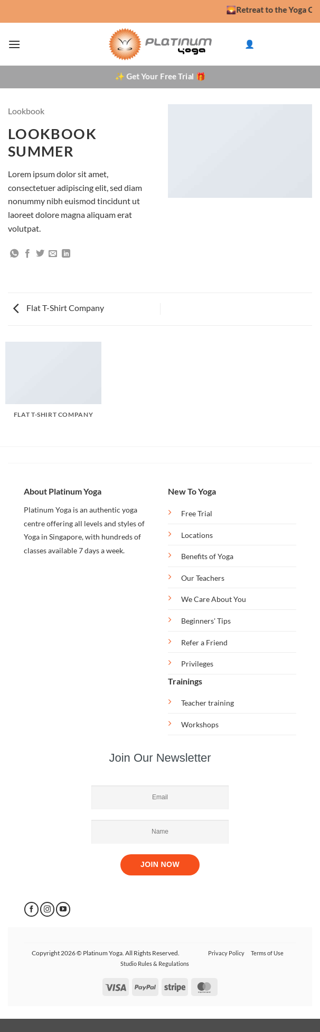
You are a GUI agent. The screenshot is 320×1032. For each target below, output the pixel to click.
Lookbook (26, 111)
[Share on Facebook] (27, 254)
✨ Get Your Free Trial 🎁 (160, 76)
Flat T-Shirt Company (58, 308)
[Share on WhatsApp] (14, 254)
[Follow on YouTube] (63, 909)
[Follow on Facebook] (31, 909)
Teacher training (207, 702)
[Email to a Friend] (53, 254)
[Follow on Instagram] (47, 909)
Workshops (200, 724)
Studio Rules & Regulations (154, 963)
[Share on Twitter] (40, 254)
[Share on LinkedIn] (66, 254)
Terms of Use (267, 952)
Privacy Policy (226, 952)
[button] (14, 44)
